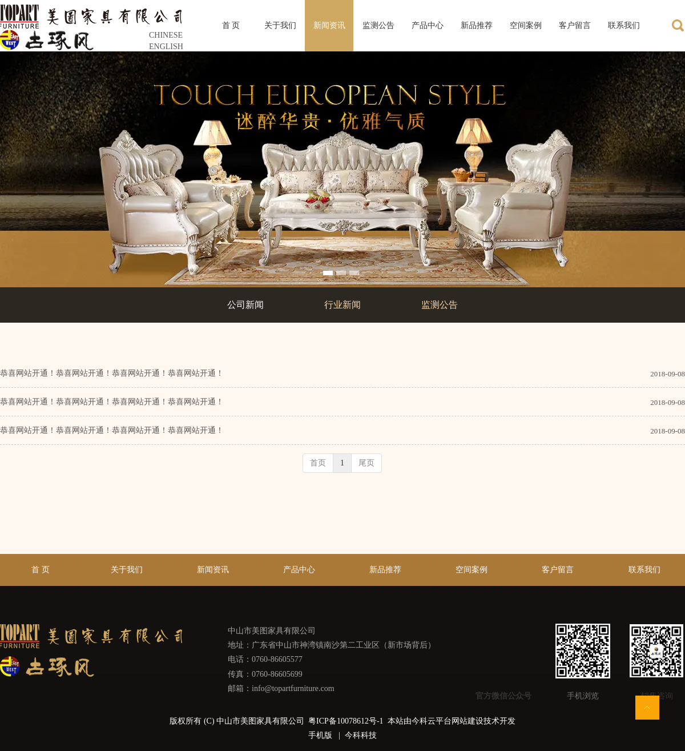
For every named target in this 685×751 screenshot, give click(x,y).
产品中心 (299, 569)
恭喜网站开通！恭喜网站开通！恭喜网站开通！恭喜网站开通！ (112, 373)
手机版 (320, 735)
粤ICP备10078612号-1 (346, 721)
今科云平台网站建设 (447, 721)
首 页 (40, 569)
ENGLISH (166, 46)
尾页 (366, 463)
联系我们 (644, 569)
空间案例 (471, 569)
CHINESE (166, 35)
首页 (318, 463)
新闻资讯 (213, 569)
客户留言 (558, 569)
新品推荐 (385, 569)
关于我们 (127, 569)
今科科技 (361, 735)
